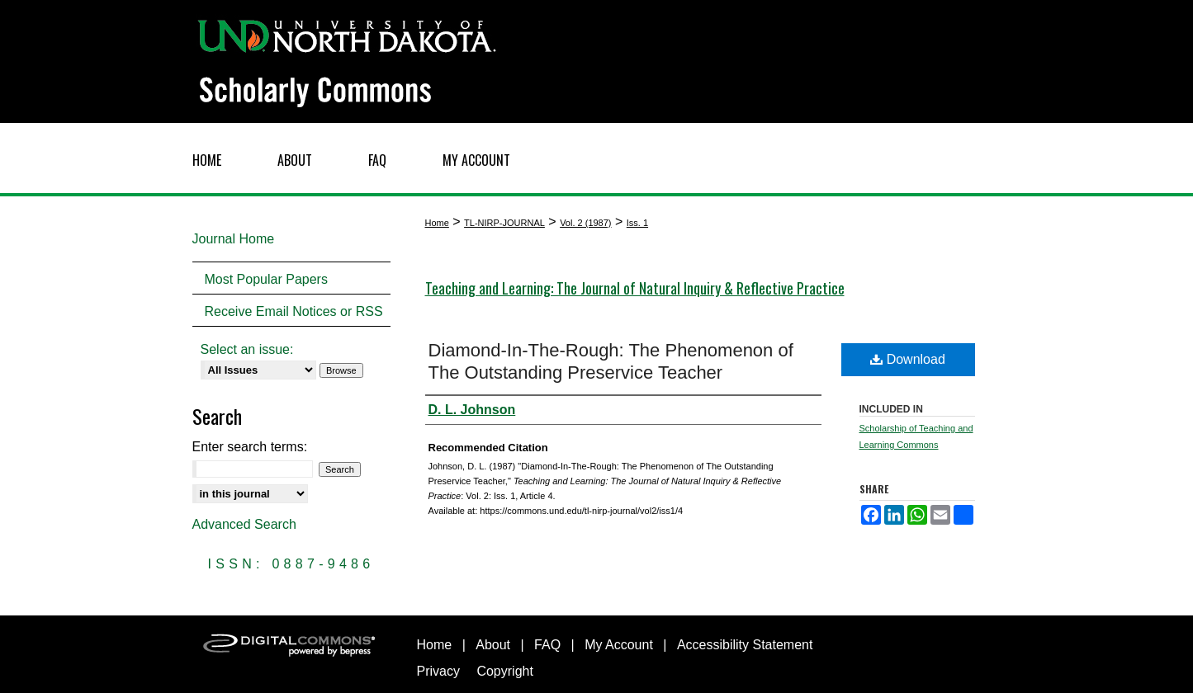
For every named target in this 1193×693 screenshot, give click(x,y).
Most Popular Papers (266, 279)
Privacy (438, 671)
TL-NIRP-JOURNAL (504, 223)
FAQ (547, 645)
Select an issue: (247, 349)
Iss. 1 (637, 223)
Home (437, 223)
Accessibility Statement (745, 645)
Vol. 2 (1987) (585, 223)
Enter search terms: (250, 447)
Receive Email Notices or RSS (294, 311)
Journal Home (233, 239)
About (493, 645)
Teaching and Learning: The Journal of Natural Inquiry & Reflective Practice (635, 288)
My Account (619, 645)
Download (907, 359)
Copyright (504, 671)
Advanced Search (244, 524)
